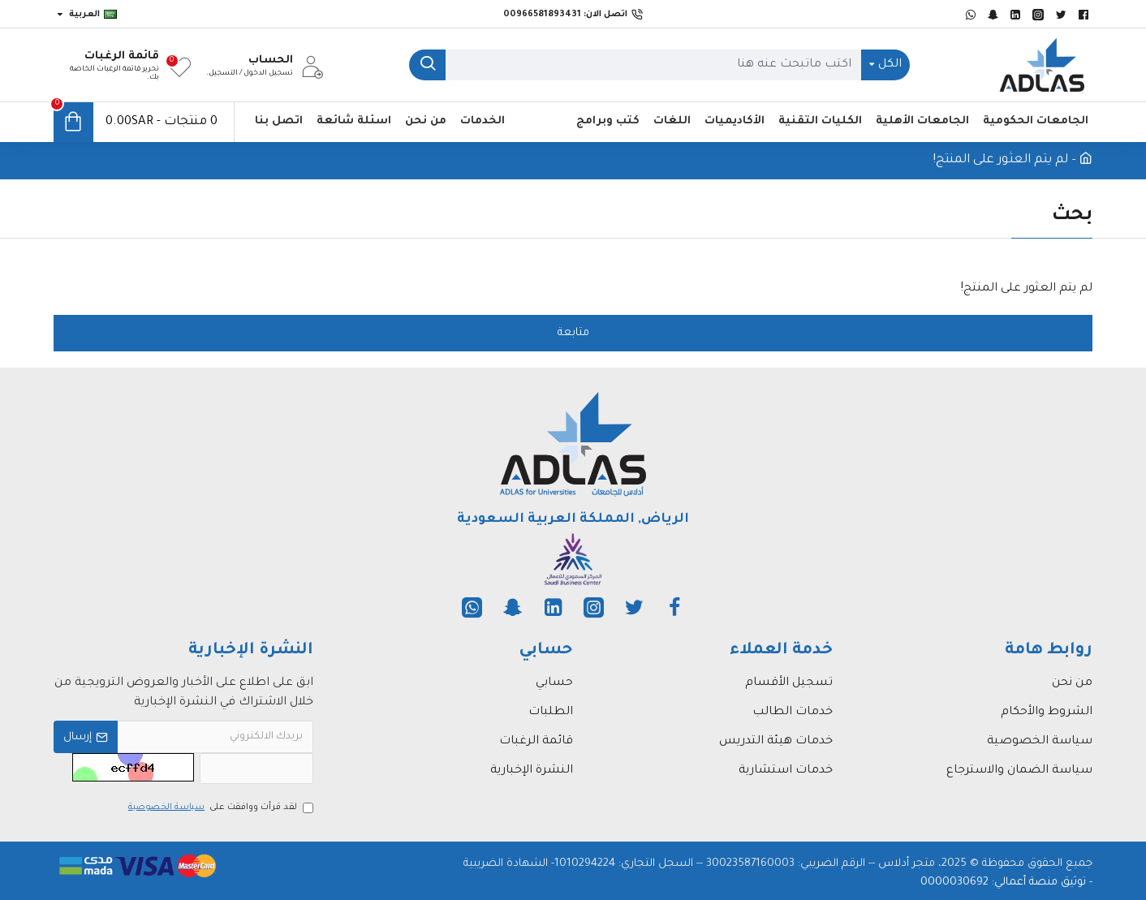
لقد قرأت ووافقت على (219, 807)
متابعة (573, 333)
